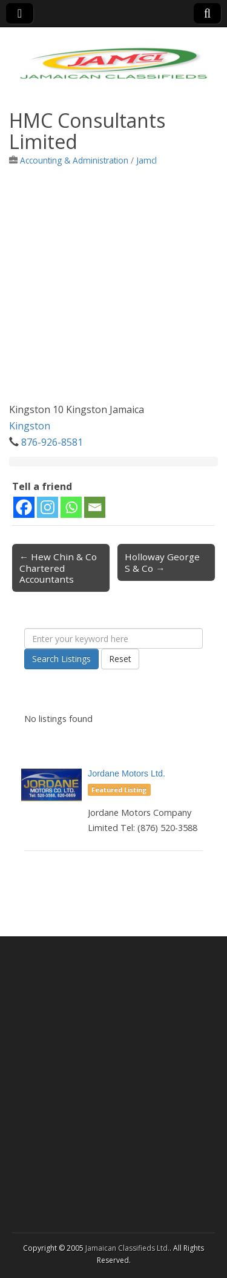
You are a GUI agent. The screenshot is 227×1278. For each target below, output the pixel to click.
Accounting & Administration (74, 160)
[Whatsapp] (71, 507)
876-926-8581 (52, 442)
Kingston (29, 425)
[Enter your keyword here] (113, 638)
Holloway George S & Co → (162, 562)
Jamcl (146, 160)
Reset (120, 658)
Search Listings (61, 658)
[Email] (94, 507)
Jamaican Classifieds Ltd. (127, 1248)
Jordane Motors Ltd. (126, 773)
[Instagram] (47, 507)
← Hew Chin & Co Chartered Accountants (58, 567)
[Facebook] (24, 507)
